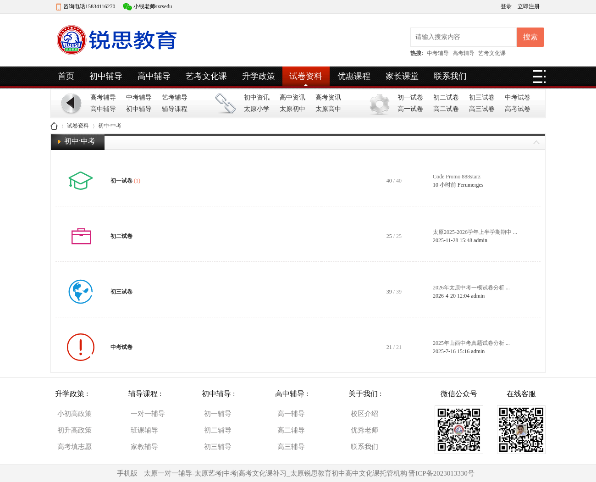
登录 (507, 6)
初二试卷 (446, 97)
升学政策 (258, 76)
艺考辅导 (175, 97)
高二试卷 (446, 108)
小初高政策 (74, 413)
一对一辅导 (148, 413)
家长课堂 (402, 76)
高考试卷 (517, 108)
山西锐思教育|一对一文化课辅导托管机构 (54, 126)
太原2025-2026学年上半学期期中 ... (475, 232)
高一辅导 (291, 413)
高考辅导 (464, 53)
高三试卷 (482, 108)
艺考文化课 (492, 53)
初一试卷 (410, 97)
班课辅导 (144, 430)
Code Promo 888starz (456, 176)
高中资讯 (292, 97)
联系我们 (450, 76)
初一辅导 (218, 413)
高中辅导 (154, 76)
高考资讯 (328, 97)
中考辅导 (438, 53)
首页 (66, 76)
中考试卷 (517, 97)
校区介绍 (364, 413)
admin (480, 240)
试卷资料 (305, 76)
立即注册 (529, 6)
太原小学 (257, 108)
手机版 (127, 473)
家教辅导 (144, 446)
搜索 (530, 37)
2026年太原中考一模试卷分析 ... (471, 287)
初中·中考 (79, 141)
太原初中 (292, 108)
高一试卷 (410, 108)
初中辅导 (105, 76)
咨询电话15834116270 (89, 6)
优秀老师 (364, 430)
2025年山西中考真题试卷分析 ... (471, 343)
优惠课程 (353, 76)
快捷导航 (539, 79)
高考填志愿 (74, 446)
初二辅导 (218, 430)
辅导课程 (175, 108)
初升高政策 (74, 430)
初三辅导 (218, 446)
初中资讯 (257, 97)
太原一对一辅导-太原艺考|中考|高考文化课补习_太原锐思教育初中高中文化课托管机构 (275, 473)
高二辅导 (291, 430)
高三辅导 (291, 446)
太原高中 (328, 108)
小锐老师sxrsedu (152, 6)
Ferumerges (470, 185)
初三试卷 (482, 97)
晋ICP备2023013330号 (441, 473)
